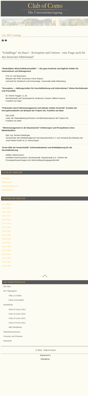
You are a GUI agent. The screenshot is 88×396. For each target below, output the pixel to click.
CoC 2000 (6, 258)
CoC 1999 (6, 262)
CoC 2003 (6, 246)
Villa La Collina (15, 295)
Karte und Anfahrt (16, 300)
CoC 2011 (6, 216)
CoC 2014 (6, 204)
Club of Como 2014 (17, 309)
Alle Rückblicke (15, 327)
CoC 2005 (6, 239)
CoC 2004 (6, 243)
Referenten (7, 182)
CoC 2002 (6, 250)
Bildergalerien (8, 190)
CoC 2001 (6, 254)
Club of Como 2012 (17, 318)
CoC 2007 (6, 231)
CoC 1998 (6, 266)
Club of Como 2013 (17, 314)
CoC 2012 (6, 212)
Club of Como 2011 (17, 323)
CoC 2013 (6, 208)
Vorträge (6, 178)
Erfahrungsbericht (9, 186)
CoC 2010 (6, 219)
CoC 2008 (6, 227)
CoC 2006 (6, 235)
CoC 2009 (6, 223)
